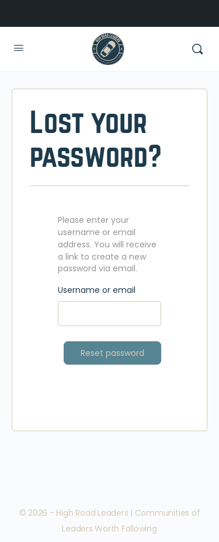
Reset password (112, 353)
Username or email (96, 290)
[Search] (197, 49)
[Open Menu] (19, 47)
